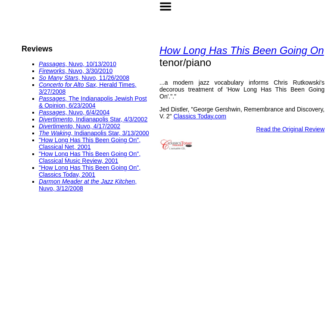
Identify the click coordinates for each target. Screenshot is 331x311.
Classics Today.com (199, 116)
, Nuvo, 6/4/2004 (87, 112)
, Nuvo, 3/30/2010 (89, 70)
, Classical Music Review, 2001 (90, 157)
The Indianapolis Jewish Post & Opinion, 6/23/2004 (93, 102)
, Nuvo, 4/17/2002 (97, 126)
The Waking (55, 133)
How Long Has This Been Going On (241, 50)
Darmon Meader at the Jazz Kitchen (87, 181)
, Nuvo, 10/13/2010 (90, 63)
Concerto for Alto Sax (67, 84)
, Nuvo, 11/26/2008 (103, 77)
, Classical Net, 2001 (90, 143)
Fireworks (52, 70)
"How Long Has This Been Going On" (89, 139)
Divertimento (56, 119)
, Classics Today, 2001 (90, 171)
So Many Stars (58, 77)
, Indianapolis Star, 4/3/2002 (110, 119)
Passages (52, 63)
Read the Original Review (290, 129)
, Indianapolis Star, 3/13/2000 (110, 133)
